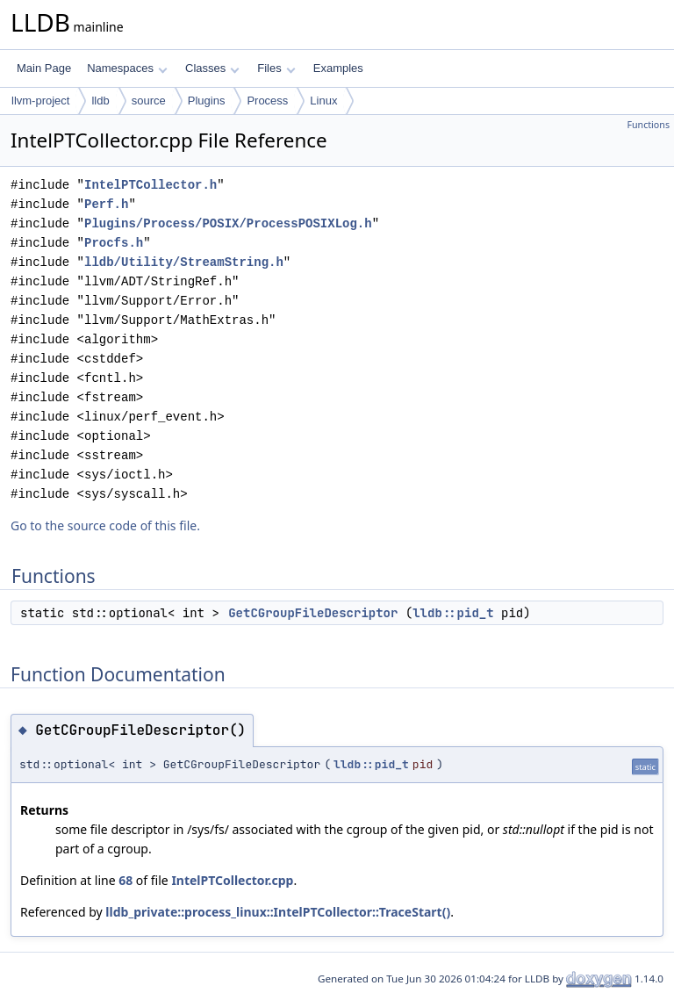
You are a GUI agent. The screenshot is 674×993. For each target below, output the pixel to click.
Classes (212, 68)
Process (267, 100)
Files (276, 68)
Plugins (207, 100)
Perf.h (106, 204)
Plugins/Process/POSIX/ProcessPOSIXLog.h (228, 223)
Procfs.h (113, 242)
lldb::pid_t (452, 613)
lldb (100, 100)
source (149, 100)
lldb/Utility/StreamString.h (183, 262)
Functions (648, 125)
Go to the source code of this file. (105, 525)
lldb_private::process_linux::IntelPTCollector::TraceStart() (277, 911)
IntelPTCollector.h (150, 184)
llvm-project (40, 100)
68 (125, 880)
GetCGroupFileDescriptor (313, 613)
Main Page (44, 68)
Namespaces (127, 68)
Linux (323, 100)
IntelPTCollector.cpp (232, 880)
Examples (338, 68)
